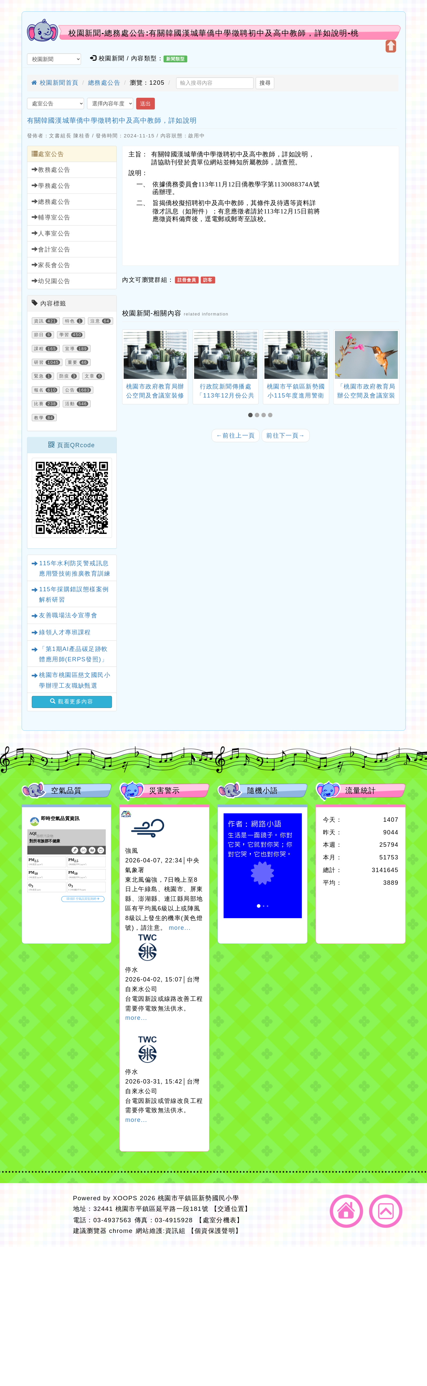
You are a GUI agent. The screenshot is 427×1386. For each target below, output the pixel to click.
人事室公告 (51, 233)
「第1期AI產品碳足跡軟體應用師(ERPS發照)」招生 (73, 659)
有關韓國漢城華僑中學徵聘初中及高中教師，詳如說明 (112, 120)
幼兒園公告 (51, 280)
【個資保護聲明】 (215, 1230)
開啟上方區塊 (390, 46)
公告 (70, 390)
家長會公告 (51, 264)
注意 (95, 320)
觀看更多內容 (71, 701)
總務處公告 (104, 82)
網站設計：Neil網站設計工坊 (45, 1215)
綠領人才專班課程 (65, 632)
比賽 (39, 404)
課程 (39, 348)
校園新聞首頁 (55, 82)
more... (180, 927)
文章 (90, 376)
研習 (39, 362)
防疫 (64, 376)
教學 (39, 417)
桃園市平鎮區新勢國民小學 (198, 1198)
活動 (70, 404)
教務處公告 (51, 169)
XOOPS (125, 1198)
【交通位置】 (231, 1209)
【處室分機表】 (219, 1219)
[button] (251, 415)
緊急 (39, 376)
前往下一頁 (285, 435)
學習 (64, 334)
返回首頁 (346, 1211)
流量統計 (360, 790)
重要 (73, 362)
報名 (39, 390)
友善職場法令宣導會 (68, 615)
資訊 (39, 320)
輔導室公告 (51, 217)
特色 (70, 320)
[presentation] (129, 356)
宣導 (70, 348)
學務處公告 (51, 185)
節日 (39, 334)
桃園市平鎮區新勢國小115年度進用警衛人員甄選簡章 (296, 395)
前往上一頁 (235, 435)
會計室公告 (51, 249)
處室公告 (48, 153)
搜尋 (265, 83)
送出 (145, 103)
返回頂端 (386, 1211)
